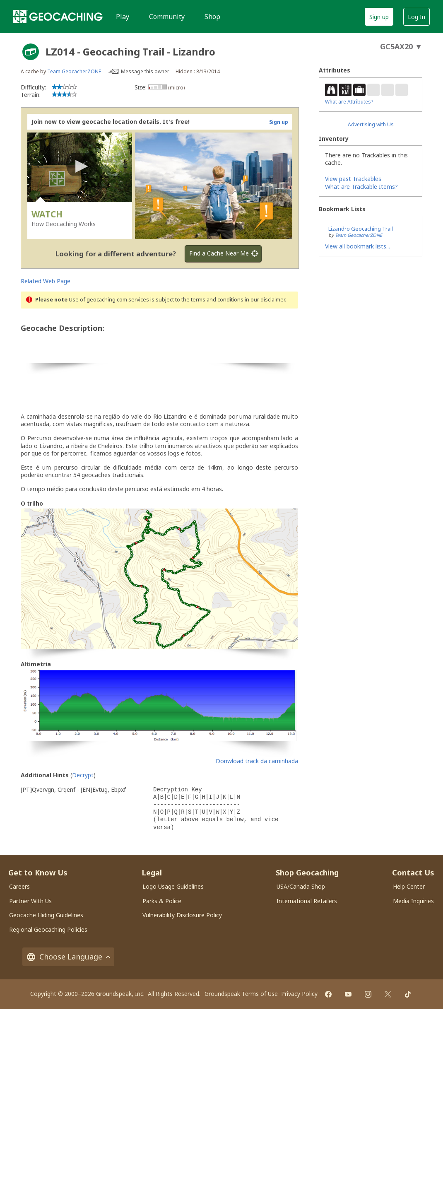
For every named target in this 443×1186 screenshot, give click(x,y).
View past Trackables (353, 179)
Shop (212, 16)
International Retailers (307, 901)
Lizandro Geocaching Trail (360, 228)
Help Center (409, 886)
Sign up (379, 17)
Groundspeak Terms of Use (241, 994)
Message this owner (145, 71)
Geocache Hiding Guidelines (46, 915)
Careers (19, 886)
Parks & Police (161, 901)
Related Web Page (45, 281)
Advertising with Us (371, 124)
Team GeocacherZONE (74, 71)
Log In (416, 17)
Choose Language (68, 957)
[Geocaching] (58, 16)
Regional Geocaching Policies (48, 929)
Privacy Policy (299, 994)
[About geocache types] (31, 52)
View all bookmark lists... (357, 246)
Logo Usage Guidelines (173, 886)
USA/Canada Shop (301, 886)
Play (122, 16)
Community (167, 16)
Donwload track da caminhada (257, 761)
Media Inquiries (413, 901)
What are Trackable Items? (361, 186)
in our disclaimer (265, 299)
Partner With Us (30, 901)
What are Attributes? (349, 101)
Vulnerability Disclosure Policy (182, 915)
